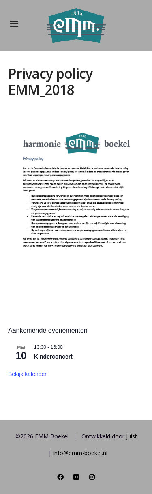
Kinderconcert (53, 356)
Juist (131, 436)
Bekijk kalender (27, 374)
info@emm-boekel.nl (80, 453)
